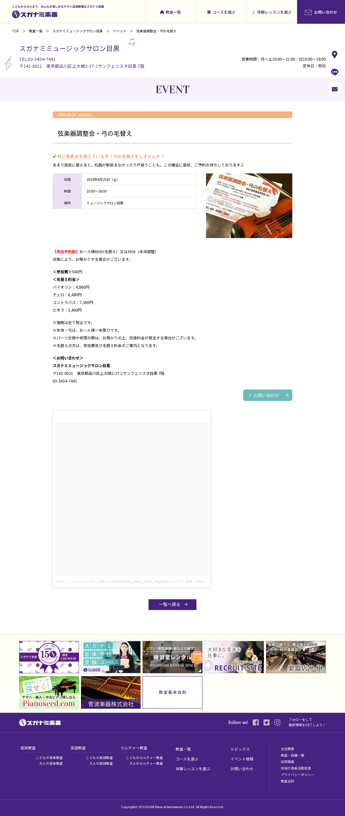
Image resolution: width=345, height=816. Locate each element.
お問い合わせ (241, 768)
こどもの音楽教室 (49, 757)
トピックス (240, 749)
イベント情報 (241, 759)
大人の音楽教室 (51, 763)
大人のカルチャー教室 (146, 763)
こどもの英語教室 (99, 757)
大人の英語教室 (101, 763)
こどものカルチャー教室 (144, 757)
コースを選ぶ (224, 12)
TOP (15, 31)
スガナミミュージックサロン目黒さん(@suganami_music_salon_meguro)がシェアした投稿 (124, 581)
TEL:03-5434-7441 (37, 59)
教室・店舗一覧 (292, 755)
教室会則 (287, 781)
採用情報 (287, 761)
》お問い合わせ (264, 395)
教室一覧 (173, 12)
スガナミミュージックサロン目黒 (77, 31)
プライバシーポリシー (297, 774)
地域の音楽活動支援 (296, 768)
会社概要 (287, 748)
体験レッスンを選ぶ (274, 12)
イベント (119, 31)
